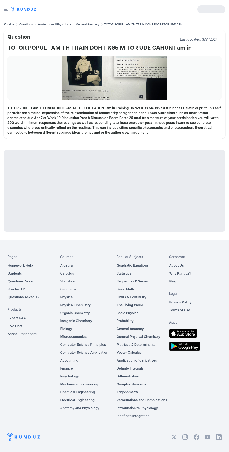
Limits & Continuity (131, 297)
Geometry (68, 289)
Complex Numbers (131, 384)
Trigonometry (127, 392)
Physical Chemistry (75, 305)
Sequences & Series (132, 281)
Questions (26, 24)
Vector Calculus (129, 352)
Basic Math (125, 289)
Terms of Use (179, 310)
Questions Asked (21, 281)
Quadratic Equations (133, 265)
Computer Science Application (84, 352)
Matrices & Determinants (136, 345)
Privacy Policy (180, 302)
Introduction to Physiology (137, 408)
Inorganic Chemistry (76, 321)
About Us (176, 265)
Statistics (67, 281)
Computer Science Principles (83, 345)
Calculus (67, 273)
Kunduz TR (16, 289)
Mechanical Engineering (79, 384)
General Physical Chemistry (138, 337)
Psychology (69, 376)
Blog (172, 281)
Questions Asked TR (24, 297)
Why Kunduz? (180, 273)
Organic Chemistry (75, 313)
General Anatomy (87, 24)
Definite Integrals (130, 368)
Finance (66, 368)
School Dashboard (22, 334)
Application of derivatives (137, 360)
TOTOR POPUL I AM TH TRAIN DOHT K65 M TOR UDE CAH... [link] (144, 24)
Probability (125, 321)
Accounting (69, 360)
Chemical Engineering (77, 392)
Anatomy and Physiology (54, 24)
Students (15, 273)
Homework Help (20, 265)
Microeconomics (73, 337)
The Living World (130, 305)
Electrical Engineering (77, 400)
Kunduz (9, 24)
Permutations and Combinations (142, 400)
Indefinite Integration (133, 416)
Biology (66, 329)
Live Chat (15, 326)
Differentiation (128, 376)
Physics (66, 297)
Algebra (66, 265)
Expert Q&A (17, 318)
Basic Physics (127, 313)
